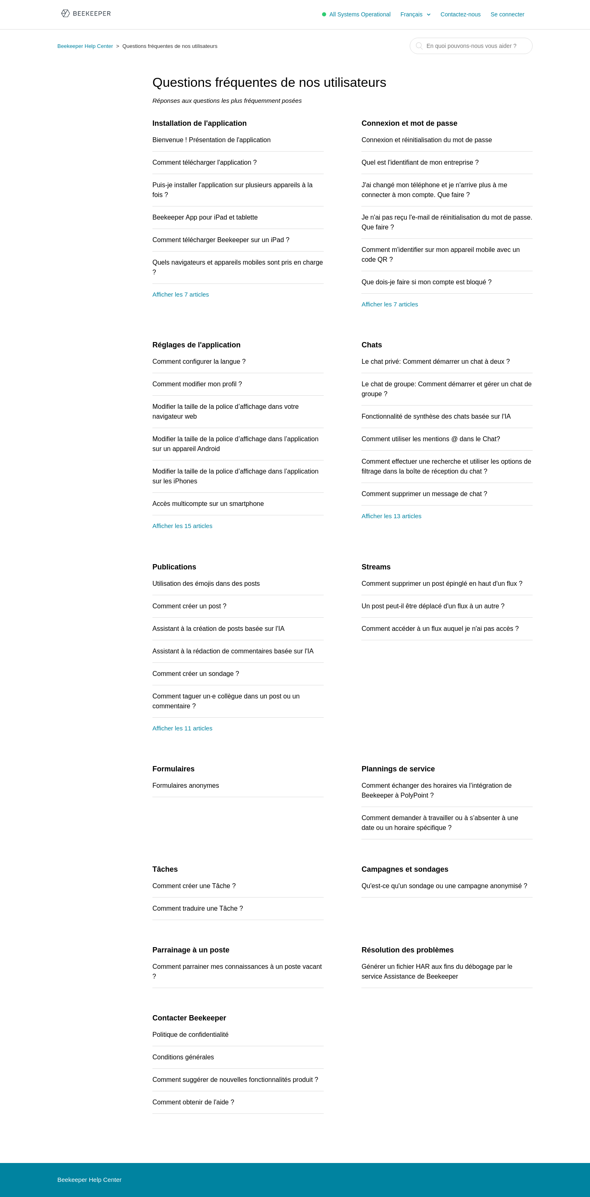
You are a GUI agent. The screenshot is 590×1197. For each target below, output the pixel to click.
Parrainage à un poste (190, 950)
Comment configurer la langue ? (199, 361)
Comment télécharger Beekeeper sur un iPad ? (220, 239)
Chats (371, 345)
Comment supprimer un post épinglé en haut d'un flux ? (441, 583)
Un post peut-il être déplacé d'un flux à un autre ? (432, 606)
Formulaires (173, 769)
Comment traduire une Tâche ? (197, 908)
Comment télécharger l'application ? (204, 162)
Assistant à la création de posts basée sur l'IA (218, 628)
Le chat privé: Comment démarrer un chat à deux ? (435, 361)
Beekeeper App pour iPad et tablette (205, 217)
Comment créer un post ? (189, 606)
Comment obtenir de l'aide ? (193, 1102)
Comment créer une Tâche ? (194, 885)
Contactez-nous (460, 14)
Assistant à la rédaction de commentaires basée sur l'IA (232, 651)
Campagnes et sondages (404, 869)
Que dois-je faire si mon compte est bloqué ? (426, 282)
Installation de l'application (199, 123)
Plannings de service (398, 769)
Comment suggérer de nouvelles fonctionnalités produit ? (235, 1079)
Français (412, 14)
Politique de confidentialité (190, 1034)
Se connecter (508, 14)
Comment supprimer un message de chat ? (424, 493)
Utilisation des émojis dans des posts (206, 583)
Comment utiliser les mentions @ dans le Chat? (430, 438)
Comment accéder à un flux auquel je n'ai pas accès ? (440, 628)
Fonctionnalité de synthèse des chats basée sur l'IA (436, 416)
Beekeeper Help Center (85, 46)
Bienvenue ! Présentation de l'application (211, 139)
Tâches (165, 869)
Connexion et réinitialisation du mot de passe (426, 139)
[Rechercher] (471, 46)
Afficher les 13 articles (391, 515)
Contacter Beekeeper (189, 1018)
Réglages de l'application (196, 345)
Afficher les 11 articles (182, 728)
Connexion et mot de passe (409, 123)
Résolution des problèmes (407, 950)
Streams (375, 567)
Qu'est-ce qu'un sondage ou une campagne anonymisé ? (444, 885)
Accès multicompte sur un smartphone (208, 503)
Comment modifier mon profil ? (197, 384)
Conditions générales (183, 1057)
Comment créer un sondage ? (195, 673)
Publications (174, 567)
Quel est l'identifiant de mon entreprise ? (420, 162)
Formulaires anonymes (185, 785)
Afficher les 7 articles (180, 294)
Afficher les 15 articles (182, 525)
